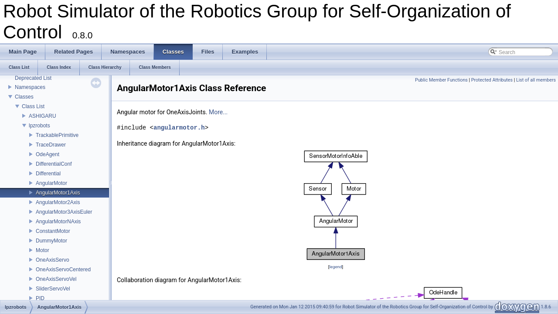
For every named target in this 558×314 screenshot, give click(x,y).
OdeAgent (47, 154)
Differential (48, 174)
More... (218, 112)
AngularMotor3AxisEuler (64, 212)
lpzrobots (39, 126)
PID (40, 298)
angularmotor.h (179, 127)
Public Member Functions (441, 80)
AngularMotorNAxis (58, 221)
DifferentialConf (54, 164)
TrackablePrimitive (57, 135)
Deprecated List (33, 78)
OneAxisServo (52, 260)
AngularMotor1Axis (58, 193)
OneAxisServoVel (56, 279)
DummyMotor (51, 241)
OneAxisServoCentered (63, 269)
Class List (33, 106)
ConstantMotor (53, 231)
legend (335, 266)
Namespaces (30, 87)
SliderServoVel (53, 289)
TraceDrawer (51, 145)
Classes (24, 97)
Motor (42, 250)
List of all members (536, 80)
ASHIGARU (42, 116)
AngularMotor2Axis (58, 202)
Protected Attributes (492, 80)
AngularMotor (51, 183)
